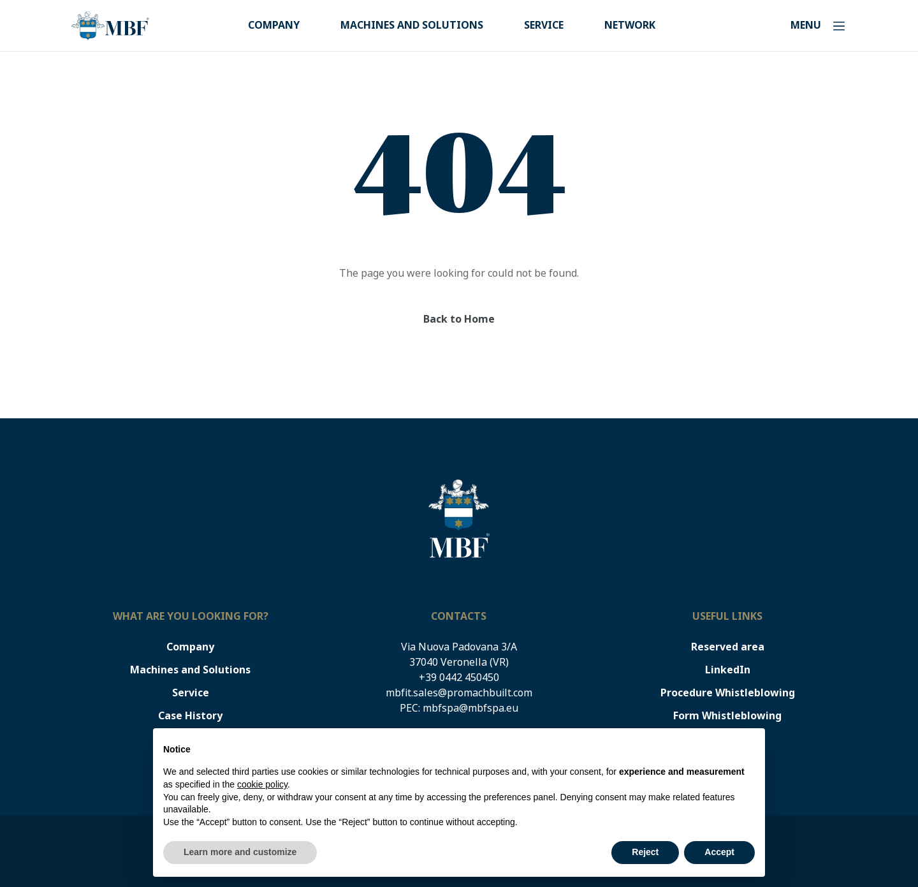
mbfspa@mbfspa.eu (470, 708)
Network (629, 25)
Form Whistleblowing (727, 715)
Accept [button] (719, 852)
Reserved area (727, 647)
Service (544, 25)
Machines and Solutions (411, 25)
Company (274, 25)
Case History (190, 715)
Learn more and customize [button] (240, 852)
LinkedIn (727, 670)
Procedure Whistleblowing (727, 692)
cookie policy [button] (262, 784)
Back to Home (459, 319)
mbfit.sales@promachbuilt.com (459, 692)
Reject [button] (645, 852)
